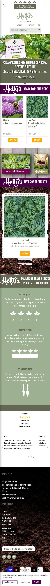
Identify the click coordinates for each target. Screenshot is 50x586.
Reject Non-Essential (10, 582)
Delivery (5, 512)
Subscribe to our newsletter (18, 549)
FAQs (3, 538)
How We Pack (6, 515)
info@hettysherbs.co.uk (15, 498)
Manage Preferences (25, 582)
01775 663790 (10, 495)
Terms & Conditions (9, 518)
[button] (2, 446)
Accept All (36, 582)
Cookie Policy (7, 528)
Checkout (31, 25)
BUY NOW (13, 140)
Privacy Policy (7, 525)
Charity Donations (9, 535)
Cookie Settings (8, 531)
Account (19, 25)
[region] (25, 447)
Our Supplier (6, 521)
